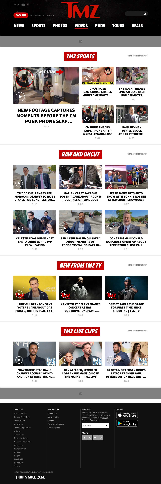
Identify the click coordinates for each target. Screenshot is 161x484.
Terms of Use (19, 420)
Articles (17, 431)
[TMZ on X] (19, 4)
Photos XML (19, 463)
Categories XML (20, 449)
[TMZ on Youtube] (23, 5)
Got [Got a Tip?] (21, 15)
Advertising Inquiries (56, 424)
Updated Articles (20, 438)
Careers (51, 420)
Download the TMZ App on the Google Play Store (127, 423)
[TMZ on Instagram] (28, 4)
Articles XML (19, 435)
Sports (38, 26)
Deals (137, 26)
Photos (60, 26)
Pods (100, 26)
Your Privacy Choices (22, 428)
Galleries (17, 452)
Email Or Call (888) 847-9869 (42, 16)
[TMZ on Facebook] (15, 4)
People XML (19, 459)
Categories (18, 445)
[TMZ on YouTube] (95, 437)
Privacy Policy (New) (22, 417)
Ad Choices (18, 424)
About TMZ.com (20, 413)
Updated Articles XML (22, 442)
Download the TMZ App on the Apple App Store (127, 415)
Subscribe (106, 425)
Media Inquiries (54, 428)
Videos (81, 26)
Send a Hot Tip (54, 417)
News (19, 26)
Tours (118, 26)
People (17, 456)
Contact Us (52, 413)
